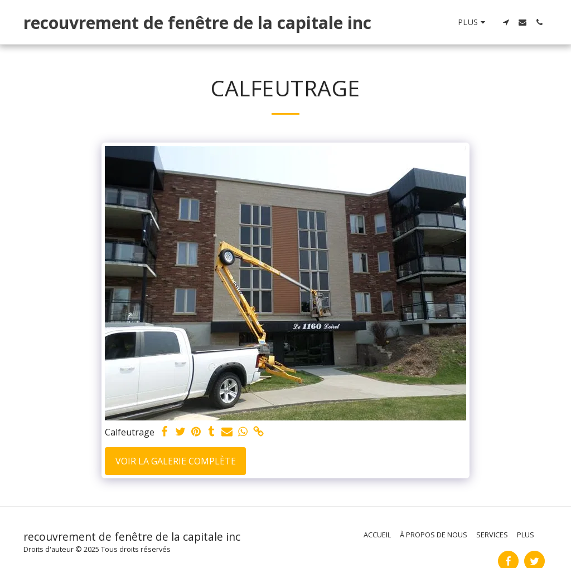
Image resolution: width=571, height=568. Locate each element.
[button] (506, 22)
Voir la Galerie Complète (175, 461)
